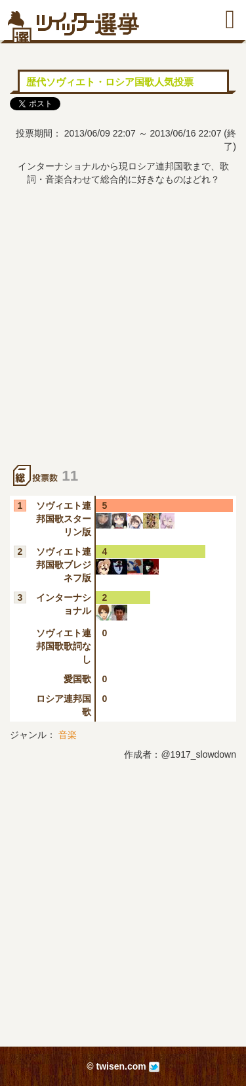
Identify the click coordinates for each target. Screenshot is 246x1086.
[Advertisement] (123, 335)
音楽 (67, 734)
